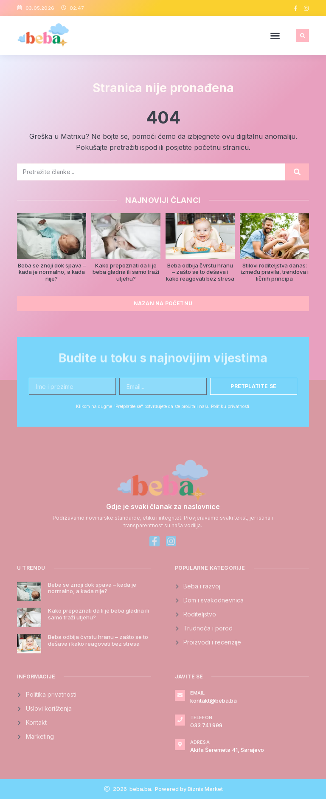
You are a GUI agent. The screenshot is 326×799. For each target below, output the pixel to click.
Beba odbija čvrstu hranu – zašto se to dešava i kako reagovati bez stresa (200, 272)
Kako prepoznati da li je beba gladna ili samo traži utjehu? (126, 272)
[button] (275, 35)
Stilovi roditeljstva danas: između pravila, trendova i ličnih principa (275, 272)
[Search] (297, 171)
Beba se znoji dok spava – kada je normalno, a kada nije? (52, 272)
